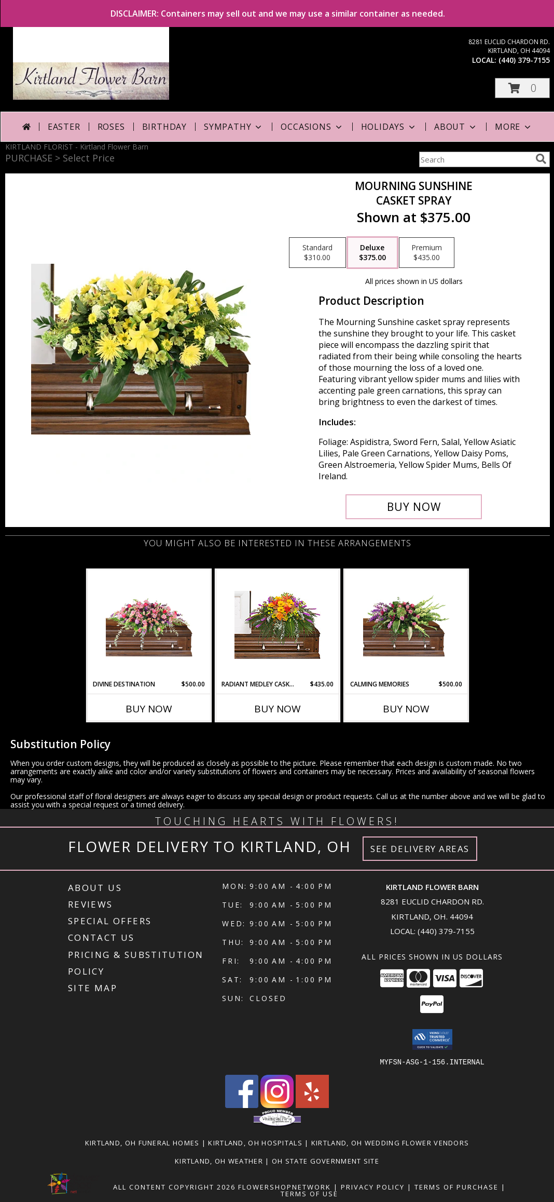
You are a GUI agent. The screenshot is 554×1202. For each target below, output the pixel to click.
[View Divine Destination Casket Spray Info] (149, 624)
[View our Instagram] (277, 1105)
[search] (541, 159)
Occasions (312, 126)
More (514, 126)
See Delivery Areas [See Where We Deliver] (419, 849)
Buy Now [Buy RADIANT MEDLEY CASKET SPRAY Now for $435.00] (277, 708)
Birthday (164, 126)
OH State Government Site (325, 1160)
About (456, 126)
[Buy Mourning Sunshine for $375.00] (413, 506)
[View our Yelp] (312, 1105)
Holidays (389, 126)
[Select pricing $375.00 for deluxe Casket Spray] (372, 253)
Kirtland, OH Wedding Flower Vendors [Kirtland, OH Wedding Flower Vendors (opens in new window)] (390, 1142)
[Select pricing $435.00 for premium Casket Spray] (426, 253)
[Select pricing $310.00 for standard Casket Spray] (317, 253)
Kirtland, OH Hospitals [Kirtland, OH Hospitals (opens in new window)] (255, 1142)
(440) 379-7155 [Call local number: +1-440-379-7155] (524, 60)
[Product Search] (475, 159)
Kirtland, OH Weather (219, 1160)
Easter (64, 126)
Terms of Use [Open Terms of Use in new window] (309, 1193)
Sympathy (234, 126)
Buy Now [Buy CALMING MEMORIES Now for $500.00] (406, 708)
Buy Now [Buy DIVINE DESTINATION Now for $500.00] (149, 708)
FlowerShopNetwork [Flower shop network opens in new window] (284, 1186)
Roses (111, 126)
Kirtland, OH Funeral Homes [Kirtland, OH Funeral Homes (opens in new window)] (142, 1142)
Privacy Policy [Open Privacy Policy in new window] (373, 1186)
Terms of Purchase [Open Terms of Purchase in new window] (456, 1186)
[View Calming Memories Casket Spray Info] (406, 625)
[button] (522, 88)
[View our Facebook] (241, 1105)
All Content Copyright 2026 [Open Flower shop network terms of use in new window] (174, 1186)
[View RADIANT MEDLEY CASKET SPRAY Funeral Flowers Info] (277, 625)
